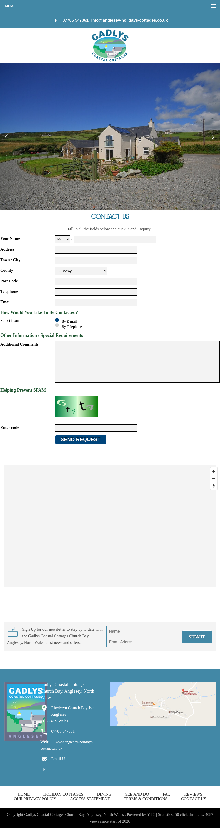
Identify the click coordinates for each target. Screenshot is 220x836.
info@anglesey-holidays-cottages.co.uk (129, 20)
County (6, 270)
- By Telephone (71, 327)
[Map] (110, 533)
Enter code (9, 435)
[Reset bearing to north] (213, 493)
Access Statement (90, 806)
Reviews (193, 802)
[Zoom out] (213, 486)
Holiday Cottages (63, 802)
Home (24, 802)
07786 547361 (76, 20)
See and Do (137, 802)
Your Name (10, 238)
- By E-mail (68, 321)
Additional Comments (19, 344)
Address (7, 249)
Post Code (9, 281)
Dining (104, 802)
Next (213, 137)
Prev (7, 137)
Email (5, 302)
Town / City (10, 260)
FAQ (167, 802)
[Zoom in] (213, 478)
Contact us (193, 806)
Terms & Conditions (145, 806)
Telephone (9, 291)
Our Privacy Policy (35, 806)
